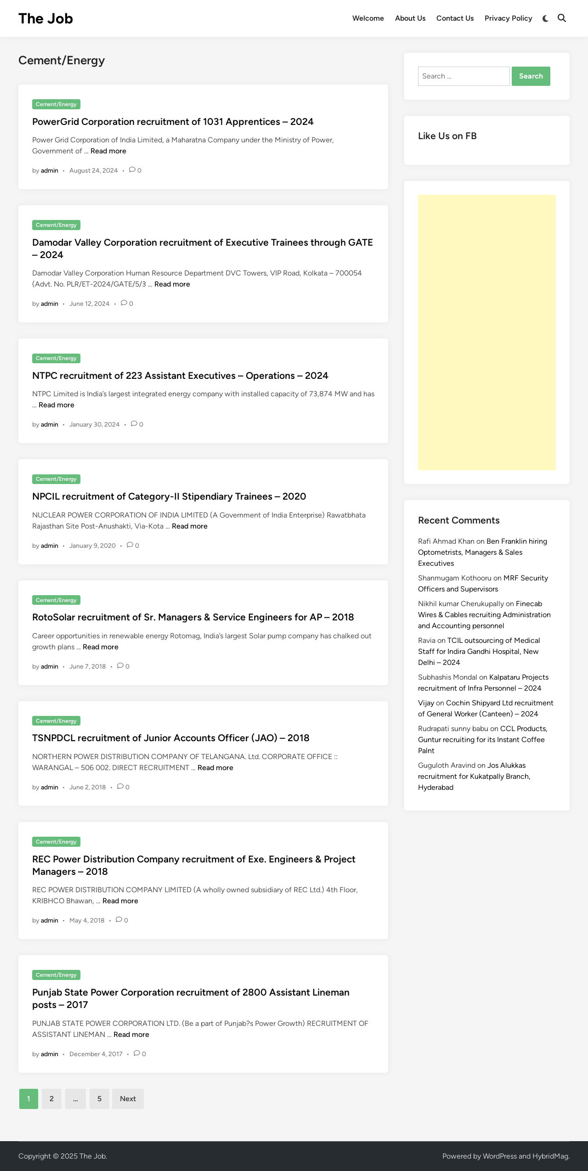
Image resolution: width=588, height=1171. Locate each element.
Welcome (368, 18)
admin (49, 171)
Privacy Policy (508, 18)
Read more (108, 150)
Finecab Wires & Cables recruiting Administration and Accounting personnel (484, 614)
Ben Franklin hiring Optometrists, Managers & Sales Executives (482, 552)
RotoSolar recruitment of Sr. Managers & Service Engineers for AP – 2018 (193, 617)
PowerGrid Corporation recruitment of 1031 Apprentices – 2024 (173, 121)
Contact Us (455, 18)
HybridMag (550, 1156)
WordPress (500, 1156)
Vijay (426, 702)
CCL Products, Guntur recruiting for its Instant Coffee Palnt (483, 739)
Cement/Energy (56, 104)
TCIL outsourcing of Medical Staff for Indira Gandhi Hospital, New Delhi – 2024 (479, 651)
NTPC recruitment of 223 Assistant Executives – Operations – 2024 (180, 375)
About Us (410, 18)
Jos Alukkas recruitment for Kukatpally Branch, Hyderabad (474, 776)
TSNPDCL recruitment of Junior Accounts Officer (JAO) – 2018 (171, 737)
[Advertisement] (487, 332)
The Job (45, 18)
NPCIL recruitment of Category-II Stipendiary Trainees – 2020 (169, 496)
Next (128, 1098)
